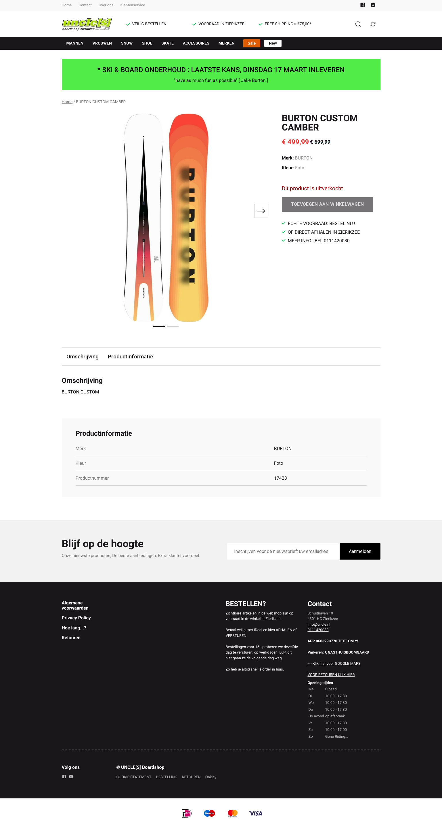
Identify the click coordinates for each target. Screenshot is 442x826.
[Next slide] (261, 211)
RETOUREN (191, 777)
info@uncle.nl (319, 625)
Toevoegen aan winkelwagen (327, 204)
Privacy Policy (76, 618)
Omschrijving (82, 356)
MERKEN (227, 43)
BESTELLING (166, 777)
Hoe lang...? (74, 628)
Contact (85, 5)
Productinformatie (130, 356)
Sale (252, 43)
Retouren (71, 637)
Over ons (106, 5)
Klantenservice (132, 5)
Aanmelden (360, 551)
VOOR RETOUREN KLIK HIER (331, 675)
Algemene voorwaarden (75, 605)
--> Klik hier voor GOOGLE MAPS (334, 664)
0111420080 (318, 630)
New (273, 43)
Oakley (211, 777)
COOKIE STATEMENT (134, 777)
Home (67, 5)
